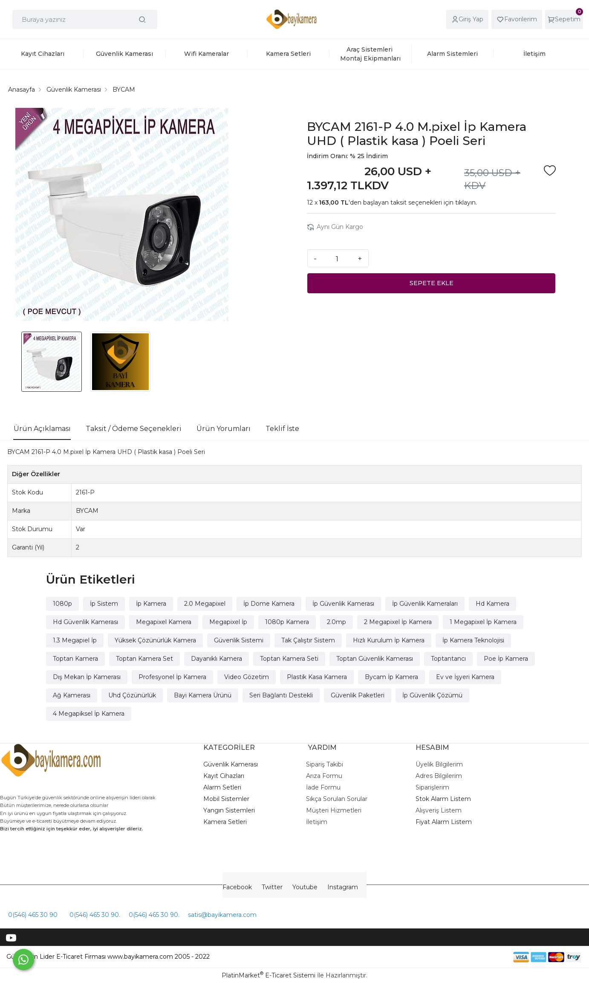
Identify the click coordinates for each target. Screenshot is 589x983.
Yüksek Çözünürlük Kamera (155, 640)
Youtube (305, 887)
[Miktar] (337, 258)
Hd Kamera (492, 603)
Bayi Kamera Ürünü (202, 695)
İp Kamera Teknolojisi (473, 640)
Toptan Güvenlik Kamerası (374, 658)
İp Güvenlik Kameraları (425, 603)
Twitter (272, 887)
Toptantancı (448, 658)
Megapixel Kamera (163, 622)
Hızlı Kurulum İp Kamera (388, 640)
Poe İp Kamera (506, 658)
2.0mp (336, 622)
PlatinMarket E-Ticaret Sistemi (268, 975)
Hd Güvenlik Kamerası (85, 622)
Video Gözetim (246, 677)
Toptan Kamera (75, 658)
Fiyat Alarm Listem (444, 822)
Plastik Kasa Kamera (317, 677)
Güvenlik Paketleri (357, 695)
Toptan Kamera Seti (289, 658)
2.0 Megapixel (204, 603)
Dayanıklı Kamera (216, 658)
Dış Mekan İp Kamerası (87, 677)
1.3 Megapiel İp (75, 640)
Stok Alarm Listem (443, 799)
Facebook (237, 887)
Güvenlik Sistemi (238, 640)
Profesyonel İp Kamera (172, 677)
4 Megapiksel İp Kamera (88, 713)
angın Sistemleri (231, 810)
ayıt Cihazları (226, 776)
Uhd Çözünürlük (132, 695)
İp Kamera (151, 603)
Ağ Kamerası (71, 695)
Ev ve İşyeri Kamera (465, 677)
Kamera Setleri (225, 822)
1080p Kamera (287, 622)
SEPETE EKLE (431, 283)
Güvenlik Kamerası (230, 764)
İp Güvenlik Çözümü (432, 695)
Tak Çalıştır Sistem (308, 640)
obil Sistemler (229, 799)
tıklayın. (466, 202)
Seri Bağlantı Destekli (281, 695)
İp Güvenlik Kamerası (343, 603)
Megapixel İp (228, 622)
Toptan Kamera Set (144, 658)
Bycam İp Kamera (391, 677)
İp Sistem (104, 603)
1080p (62, 603)
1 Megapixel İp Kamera (483, 622)
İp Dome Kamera (268, 603)
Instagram (342, 887)
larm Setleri (224, 787)
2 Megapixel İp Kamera (398, 622)
